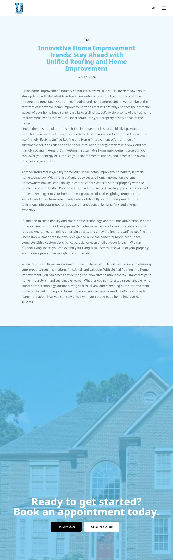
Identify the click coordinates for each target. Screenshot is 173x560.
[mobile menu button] (163, 8)
